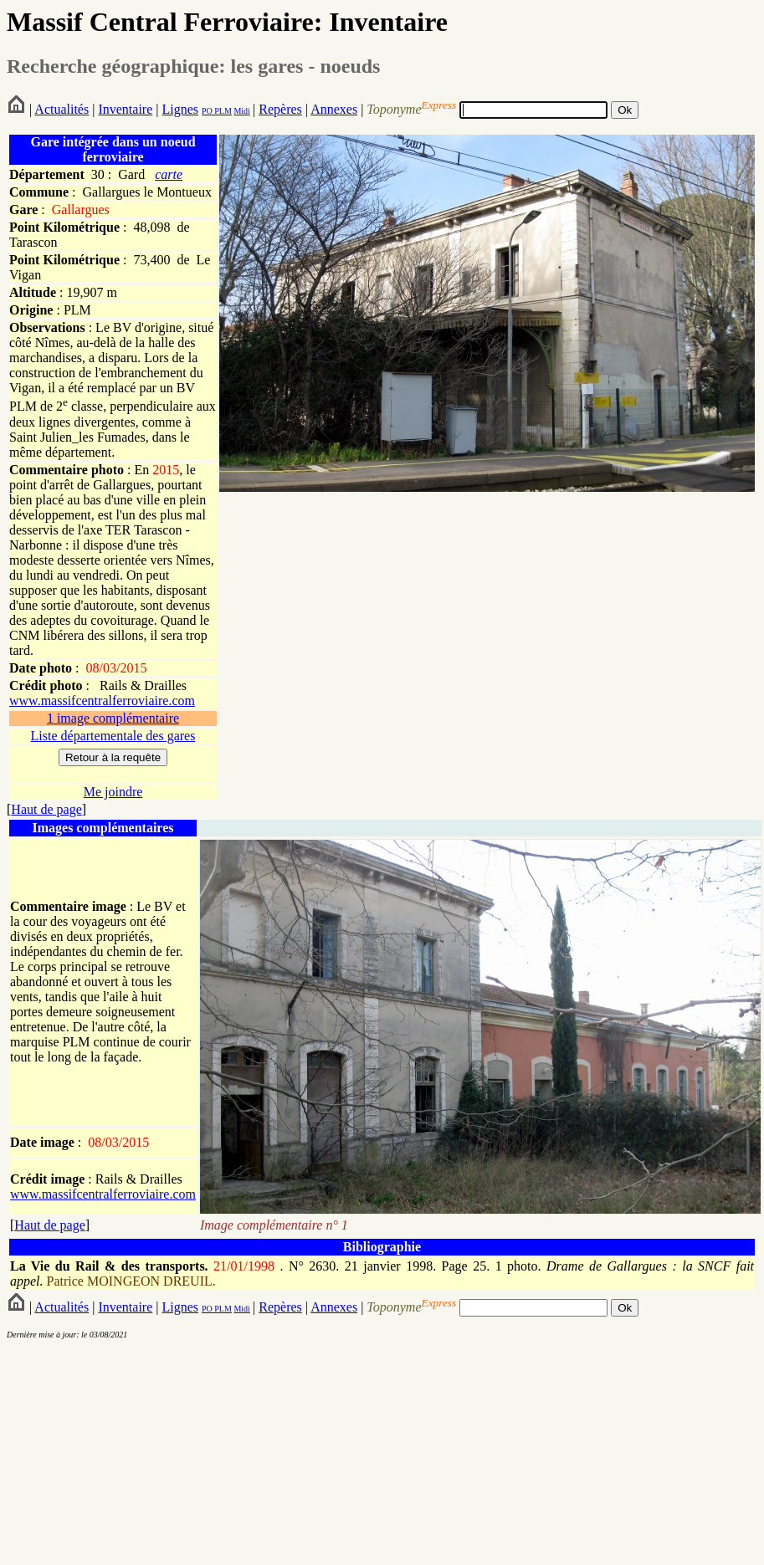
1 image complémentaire (113, 718)
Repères (280, 109)
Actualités (61, 109)
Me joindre (113, 792)
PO (207, 110)
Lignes (180, 109)
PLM (222, 110)
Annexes (333, 109)
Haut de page (46, 809)
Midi (241, 110)
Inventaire (125, 109)
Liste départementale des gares (113, 736)
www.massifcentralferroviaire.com (102, 700)
